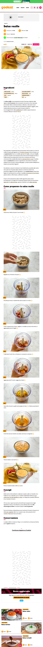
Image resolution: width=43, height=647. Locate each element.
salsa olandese (33, 182)
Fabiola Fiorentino (10, 41)
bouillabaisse (19, 110)
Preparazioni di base (12, 587)
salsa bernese (13, 182)
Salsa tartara (5, 624)
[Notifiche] (34, 7)
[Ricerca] (32, 7)
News (18, 7)
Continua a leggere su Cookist (21, 530)
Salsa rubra (26, 611)
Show (27, 7)
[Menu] (40, 7)
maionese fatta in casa (27, 159)
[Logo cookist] (7, 7)
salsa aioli (6, 182)
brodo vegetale (9, 512)
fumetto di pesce (24, 152)
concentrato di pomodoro (32, 173)
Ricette (22, 7)
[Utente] (37, 7)
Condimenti (6, 587)
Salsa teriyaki (27, 638)
